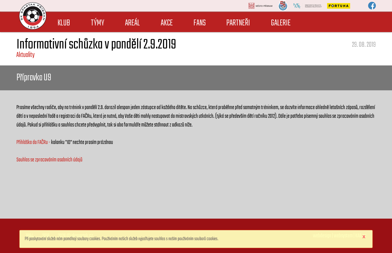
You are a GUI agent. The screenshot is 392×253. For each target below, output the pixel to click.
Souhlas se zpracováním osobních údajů (49, 159)
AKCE (167, 23)
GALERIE (281, 23)
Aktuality (25, 55)
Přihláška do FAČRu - (33, 142)
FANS (200, 23)
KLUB (64, 23)
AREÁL (132, 23)
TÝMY (97, 23)
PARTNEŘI (238, 23)
